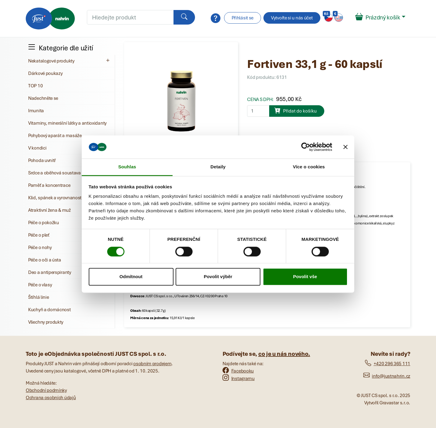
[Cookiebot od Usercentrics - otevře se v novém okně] (305, 146)
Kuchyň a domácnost (49, 310)
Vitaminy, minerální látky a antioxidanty (67, 123)
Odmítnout (131, 276)
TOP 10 (35, 86)
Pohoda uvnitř (42, 160)
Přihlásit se (242, 18)
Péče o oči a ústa (44, 260)
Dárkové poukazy (45, 73)
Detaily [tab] (218, 167)
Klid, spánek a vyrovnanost (54, 198)
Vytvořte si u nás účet (291, 18)
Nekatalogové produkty (69, 60)
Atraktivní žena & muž (49, 210)
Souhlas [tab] (127, 167)
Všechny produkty (45, 322)
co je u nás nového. (284, 354)
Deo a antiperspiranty (49, 272)
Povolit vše (305, 276)
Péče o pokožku (43, 223)
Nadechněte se (43, 98)
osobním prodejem (152, 364)
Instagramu (239, 379)
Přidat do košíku (295, 110)
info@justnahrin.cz (386, 376)
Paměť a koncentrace (49, 185)
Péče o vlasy (40, 285)
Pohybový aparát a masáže (55, 136)
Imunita (36, 111)
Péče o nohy (40, 247)
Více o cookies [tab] (309, 167)
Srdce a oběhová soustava (54, 173)
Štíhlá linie (38, 297)
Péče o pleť (38, 235)
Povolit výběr (218, 276)
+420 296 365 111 (387, 364)
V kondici (37, 148)
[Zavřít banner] (345, 147)
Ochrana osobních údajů (51, 398)
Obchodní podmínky (46, 390)
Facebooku (238, 371)
